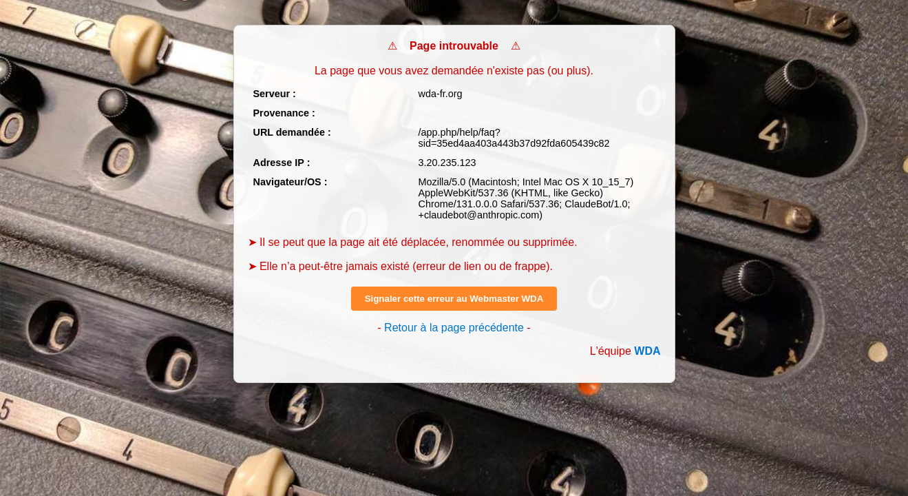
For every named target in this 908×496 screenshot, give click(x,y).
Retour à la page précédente (454, 327)
